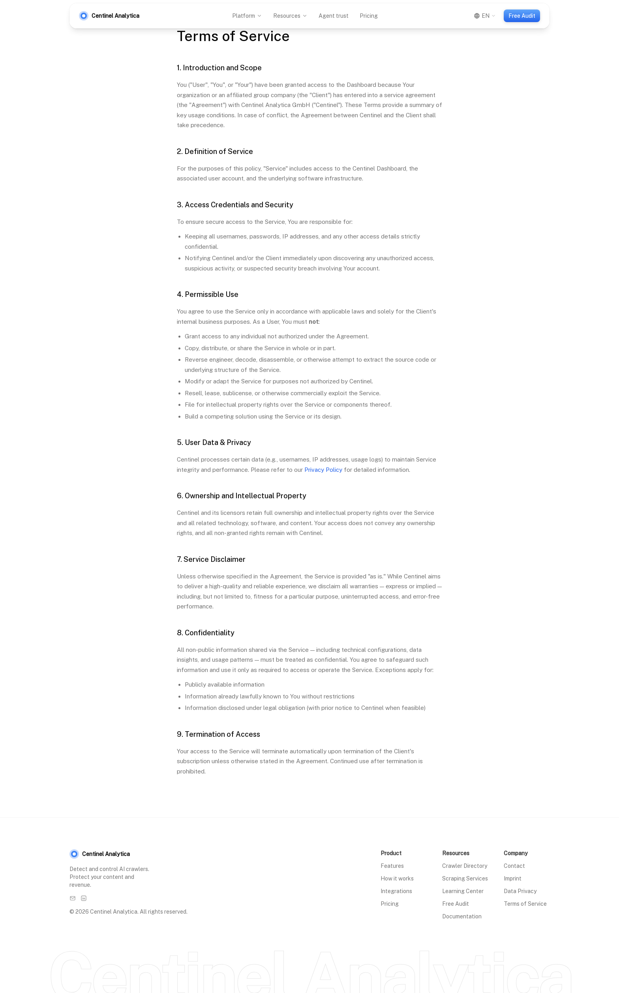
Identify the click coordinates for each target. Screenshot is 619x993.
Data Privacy (520, 891)
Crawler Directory (464, 866)
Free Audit (521, 16)
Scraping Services (465, 878)
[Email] (72, 898)
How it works (397, 878)
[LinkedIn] (84, 898)
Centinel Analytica (99, 854)
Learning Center (463, 891)
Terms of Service (525, 904)
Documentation (462, 916)
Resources (290, 16)
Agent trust (334, 16)
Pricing (369, 16)
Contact (514, 866)
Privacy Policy (323, 469)
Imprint (512, 878)
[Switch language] (485, 15)
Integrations (396, 891)
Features (392, 866)
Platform (247, 16)
